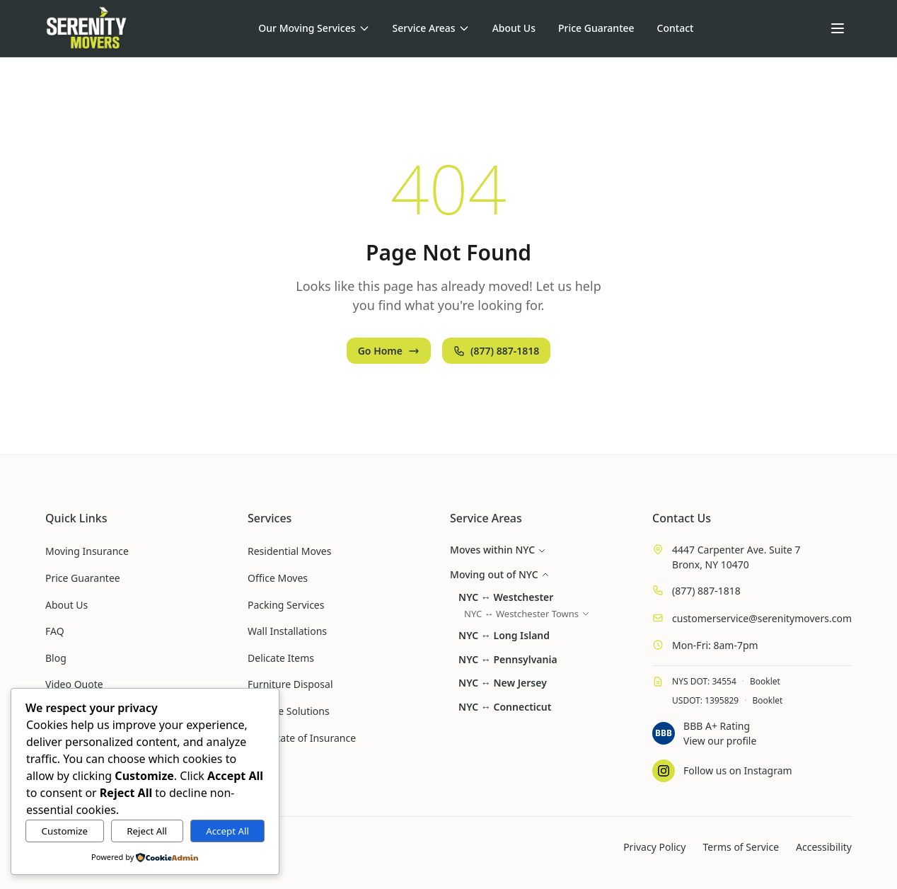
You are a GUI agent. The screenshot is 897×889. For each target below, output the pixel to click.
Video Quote (74, 684)
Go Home (388, 350)
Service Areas (431, 28)
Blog (55, 658)
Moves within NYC (498, 549)
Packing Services (286, 605)
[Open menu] (837, 28)
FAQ (54, 631)
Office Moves (278, 578)
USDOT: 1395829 (705, 700)
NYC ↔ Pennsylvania (507, 659)
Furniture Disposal (290, 684)
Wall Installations (287, 631)
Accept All (227, 831)
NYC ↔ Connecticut (504, 706)
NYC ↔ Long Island (504, 635)
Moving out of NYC (500, 574)
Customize (65, 831)
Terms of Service (740, 847)
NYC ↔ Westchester (505, 597)
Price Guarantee (596, 28)
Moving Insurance (87, 551)
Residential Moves (289, 551)
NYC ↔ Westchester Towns (527, 613)
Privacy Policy (654, 847)
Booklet (765, 681)
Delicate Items (281, 658)
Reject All (147, 831)
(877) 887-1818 (496, 350)
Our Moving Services (313, 28)
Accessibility (824, 847)
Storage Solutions (289, 711)
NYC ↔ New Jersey (502, 682)
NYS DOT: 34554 (704, 681)
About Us (514, 28)
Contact (675, 28)
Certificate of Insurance (302, 738)
